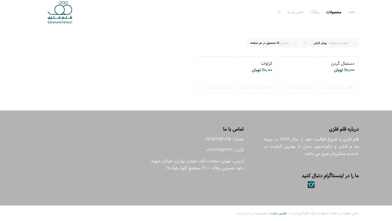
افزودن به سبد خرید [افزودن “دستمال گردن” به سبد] (338, 87)
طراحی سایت (279, 213)
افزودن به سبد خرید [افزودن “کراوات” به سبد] (256, 87)
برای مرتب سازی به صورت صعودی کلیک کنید (305, 44)
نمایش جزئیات (301, 87)
